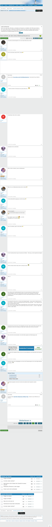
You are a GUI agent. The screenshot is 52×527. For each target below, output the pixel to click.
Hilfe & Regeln (30, 5)
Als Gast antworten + (4, 38)
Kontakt (7, 520)
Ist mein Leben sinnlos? (9, 481)
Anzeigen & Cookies (22, 520)
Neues (6, 5)
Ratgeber (21, 5)
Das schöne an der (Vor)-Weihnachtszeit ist (15, 36)
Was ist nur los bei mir (9, 501)
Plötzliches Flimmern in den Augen (12, 486)
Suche (17, 5)
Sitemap (36, 520)
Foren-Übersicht (3, 510)
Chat (25, 5)
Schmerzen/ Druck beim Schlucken (12, 503)
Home (2, 5)
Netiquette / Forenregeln (30, 520)
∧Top (49, 526)
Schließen (21, 32)
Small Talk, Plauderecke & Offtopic (18, 510)
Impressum (13, 520)
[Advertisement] (17, 244)
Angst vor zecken (8, 496)
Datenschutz (17, 520)
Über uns (10, 520)
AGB (26, 520)
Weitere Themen (9, 510)
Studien (35, 5)
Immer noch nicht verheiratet (10, 489)
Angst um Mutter (7, 478)
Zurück (20, 423)
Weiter (40, 423)
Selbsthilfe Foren (11, 5)
